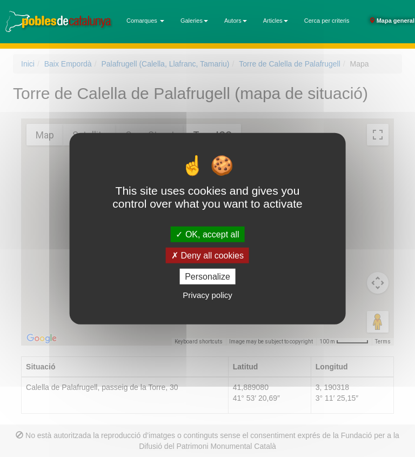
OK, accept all (207, 234)
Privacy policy (207, 295)
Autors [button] (235, 20)
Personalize (207, 276)
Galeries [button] (194, 20)
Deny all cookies (207, 255)
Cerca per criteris (327, 20)
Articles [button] (275, 20)
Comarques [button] (145, 20)
